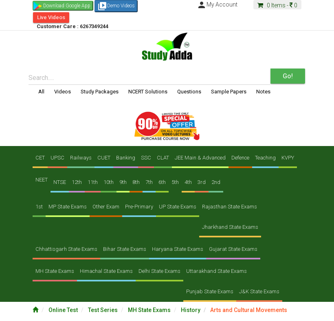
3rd (202, 182)
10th (108, 182)
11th (93, 182)
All (41, 92)
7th (149, 182)
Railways (81, 158)
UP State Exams (177, 207)
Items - (277, 5)
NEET (41, 180)
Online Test (63, 310)
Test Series (103, 310)
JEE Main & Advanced (200, 158)
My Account (217, 4)
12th (77, 182)
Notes (263, 92)
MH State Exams (54, 271)
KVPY (287, 158)
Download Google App (66, 6)
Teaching (265, 158)
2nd (215, 182)
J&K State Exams (259, 291)
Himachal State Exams (106, 271)
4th (188, 182)
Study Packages (100, 92)
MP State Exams (67, 207)
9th (123, 182)
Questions (189, 92)
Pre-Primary (139, 207)
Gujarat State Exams (233, 249)
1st (39, 207)
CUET (103, 158)
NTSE (59, 182)
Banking (125, 158)
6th (162, 182)
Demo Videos (116, 6)
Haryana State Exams (177, 249)
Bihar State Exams (124, 249)
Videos (62, 92)
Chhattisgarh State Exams (66, 249)
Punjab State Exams (209, 291)
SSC (146, 158)
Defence (240, 158)
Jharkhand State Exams (230, 227)
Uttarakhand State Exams (216, 271)
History (191, 310)
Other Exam (105, 207)
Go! (288, 76)
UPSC (57, 158)
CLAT (163, 158)
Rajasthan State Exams (229, 207)
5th (175, 182)
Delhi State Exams (159, 271)
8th (136, 182)
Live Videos (51, 17)
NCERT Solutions (147, 92)
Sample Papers (228, 92)
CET (40, 158)
